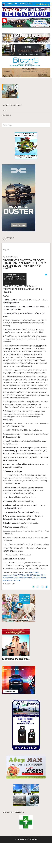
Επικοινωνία (7, 115)
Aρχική (5, 110)
